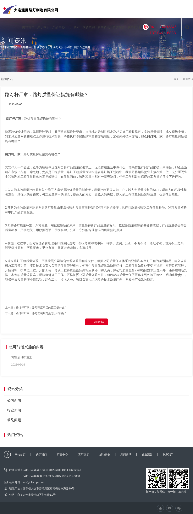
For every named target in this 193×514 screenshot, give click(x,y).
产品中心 (58, 27)
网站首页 (28, 27)
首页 (176, 79)
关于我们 (43, 27)
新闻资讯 (103, 27)
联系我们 (134, 27)
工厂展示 (73, 27)
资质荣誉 (119, 27)
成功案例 (88, 27)
